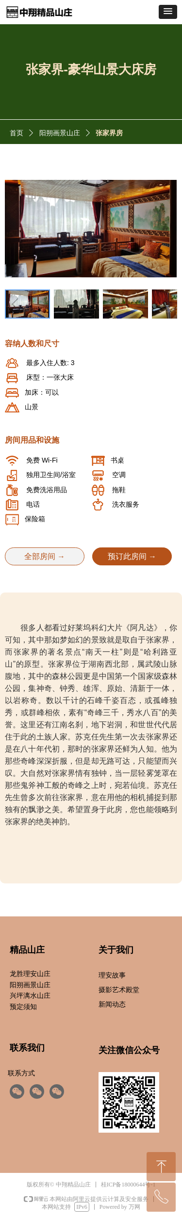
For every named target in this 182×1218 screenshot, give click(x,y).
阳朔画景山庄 (59, 133)
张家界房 (109, 133)
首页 (16, 133)
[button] (168, 12)
